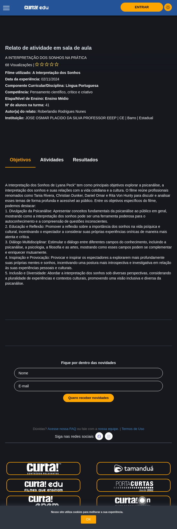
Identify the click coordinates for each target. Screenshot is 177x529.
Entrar (142, 7)
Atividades (52, 159)
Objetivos (20, 159)
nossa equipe (108, 429)
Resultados (85, 159)
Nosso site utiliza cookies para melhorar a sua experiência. (88, 512)
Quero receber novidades (88, 398)
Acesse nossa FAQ (62, 429)
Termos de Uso (133, 429)
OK (88, 519)
